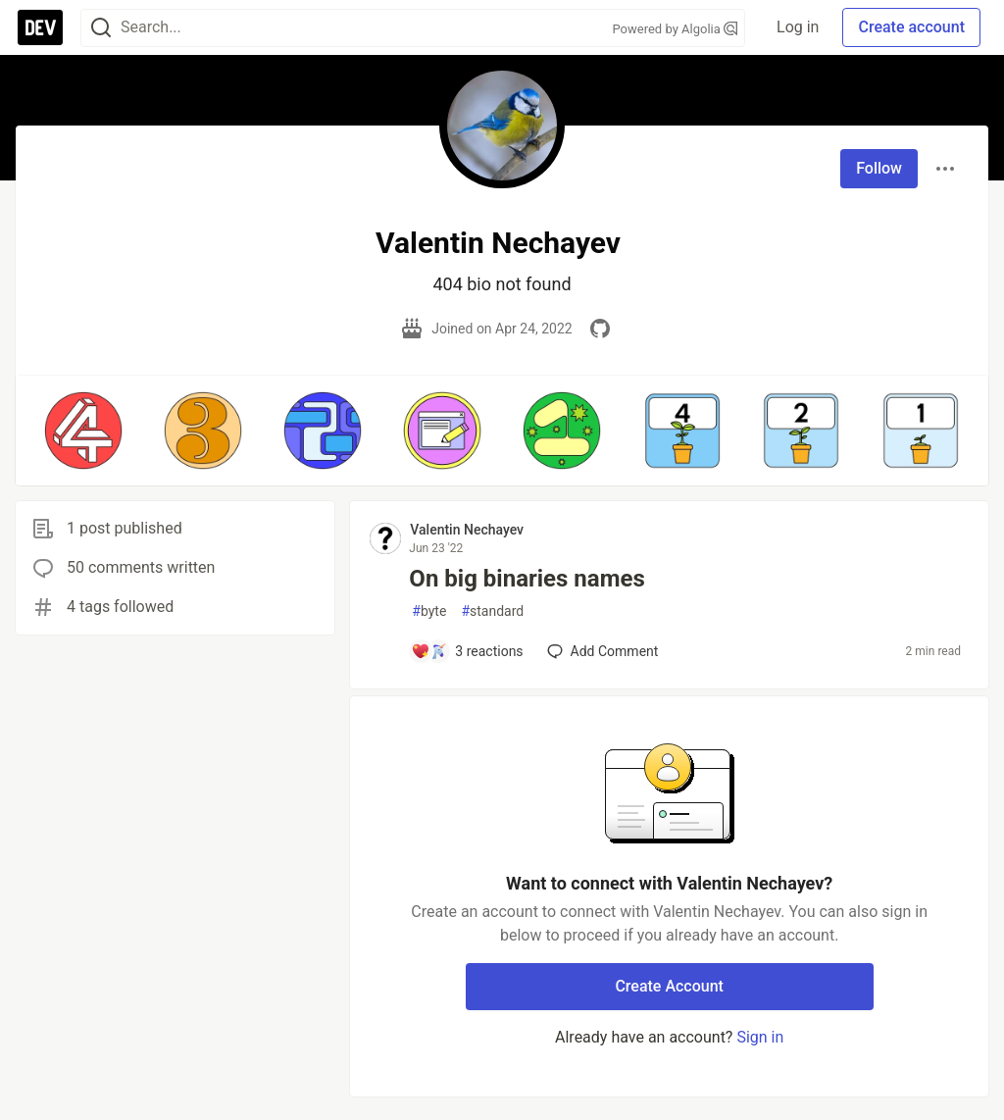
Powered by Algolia (675, 29)
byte (429, 611)
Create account (911, 27)
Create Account (669, 986)
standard (492, 611)
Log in (798, 27)
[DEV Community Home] (40, 27)
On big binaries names (526, 578)
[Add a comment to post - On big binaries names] (466, 651)
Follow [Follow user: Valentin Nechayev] (879, 168)
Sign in (759, 1037)
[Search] (101, 28)
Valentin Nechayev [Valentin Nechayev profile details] (467, 529)
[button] (83, 430)
